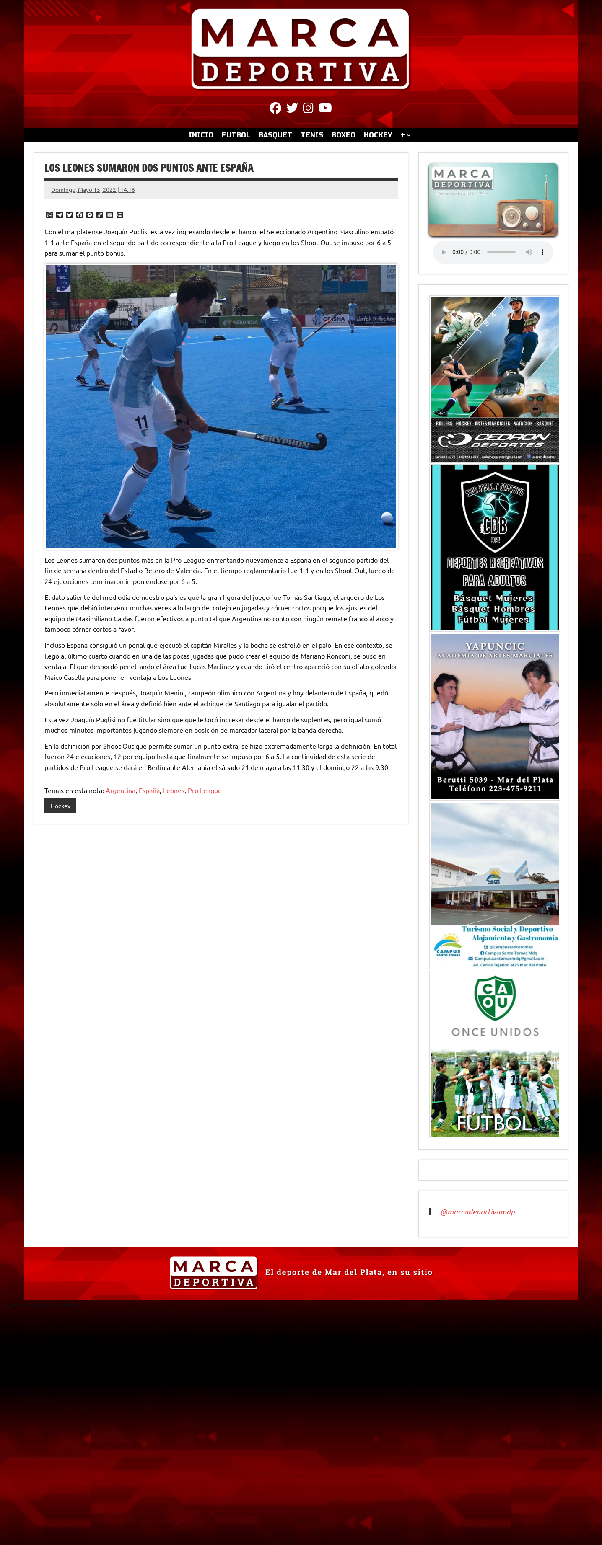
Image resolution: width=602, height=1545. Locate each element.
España (149, 790)
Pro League (205, 790)
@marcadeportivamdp (477, 1211)
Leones (173, 790)
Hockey (60, 805)
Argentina (120, 790)
